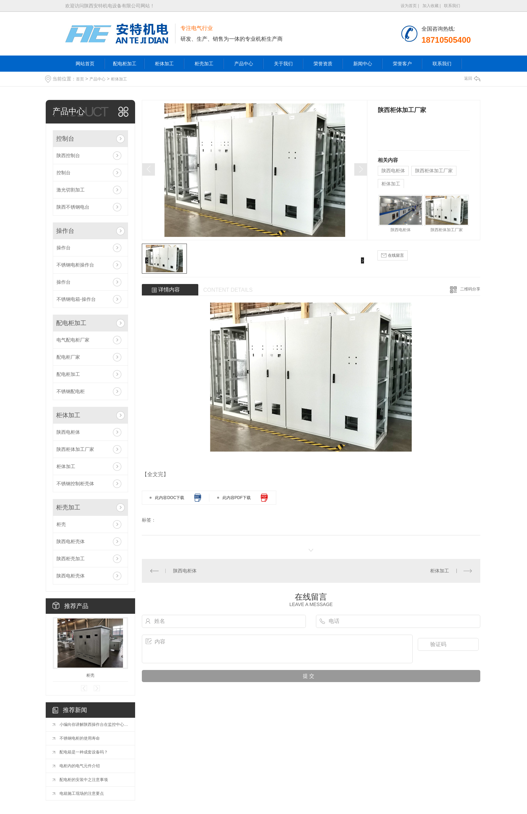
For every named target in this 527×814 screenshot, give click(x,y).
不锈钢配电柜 (70, 391)
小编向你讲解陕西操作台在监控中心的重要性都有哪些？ (93, 724)
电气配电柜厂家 (72, 340)
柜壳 (61, 524)
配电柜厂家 (68, 357)
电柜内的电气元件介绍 (79, 766)
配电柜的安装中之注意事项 (83, 779)
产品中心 (243, 63)
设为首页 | (410, 5)
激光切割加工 (70, 189)
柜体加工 (164, 63)
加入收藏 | (431, 5)
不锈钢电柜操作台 (75, 265)
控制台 (65, 138)
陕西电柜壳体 (70, 541)
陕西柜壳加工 (70, 558)
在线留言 (392, 255)
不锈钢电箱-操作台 (76, 299)
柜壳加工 (204, 63)
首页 (80, 79)
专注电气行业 (196, 28)
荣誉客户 (402, 63)
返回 (472, 78)
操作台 (65, 230)
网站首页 (85, 63)
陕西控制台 (68, 155)
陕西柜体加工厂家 (75, 449)
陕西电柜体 (68, 432)
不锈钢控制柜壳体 (75, 483)
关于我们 (283, 63)
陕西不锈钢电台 (72, 207)
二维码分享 (470, 289)
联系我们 (452, 5)
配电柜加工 (124, 63)
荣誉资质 (323, 63)
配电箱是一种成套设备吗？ (83, 752)
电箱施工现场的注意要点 (81, 793)
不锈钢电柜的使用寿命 (79, 738)
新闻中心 (362, 63)
